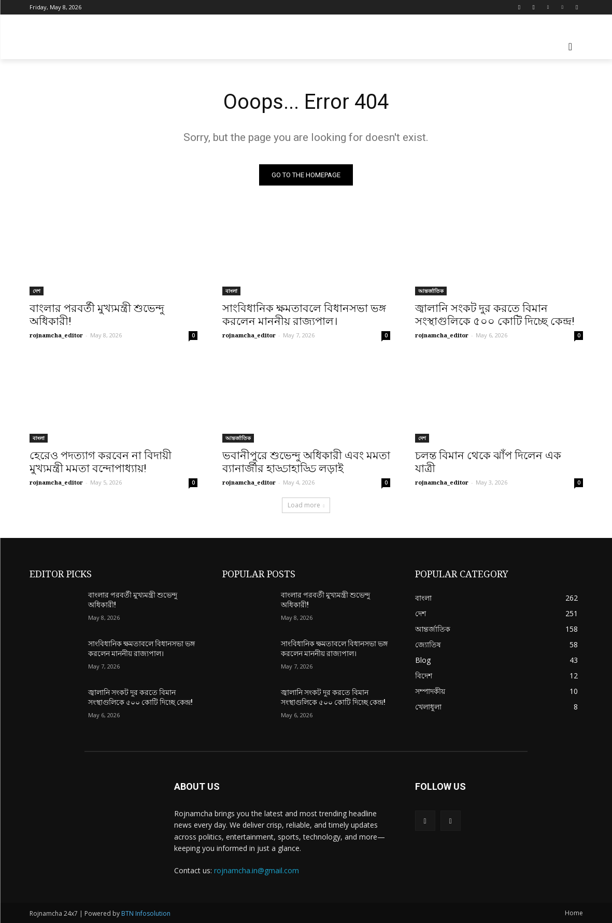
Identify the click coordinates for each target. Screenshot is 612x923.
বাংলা (231, 290)
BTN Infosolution (145, 913)
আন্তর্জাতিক (431, 290)
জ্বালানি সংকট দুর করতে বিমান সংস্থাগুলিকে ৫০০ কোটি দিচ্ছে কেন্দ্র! (494, 315)
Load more (306, 505)
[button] (570, 46)
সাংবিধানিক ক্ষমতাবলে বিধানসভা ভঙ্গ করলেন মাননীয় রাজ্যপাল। (304, 315)
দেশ (36, 290)
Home (574, 912)
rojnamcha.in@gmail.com (256, 871)
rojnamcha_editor (56, 335)
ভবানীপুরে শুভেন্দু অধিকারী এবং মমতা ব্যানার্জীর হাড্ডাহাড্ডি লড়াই (306, 462)
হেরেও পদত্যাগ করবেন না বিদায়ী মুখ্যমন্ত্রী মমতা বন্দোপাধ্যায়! (101, 462)
